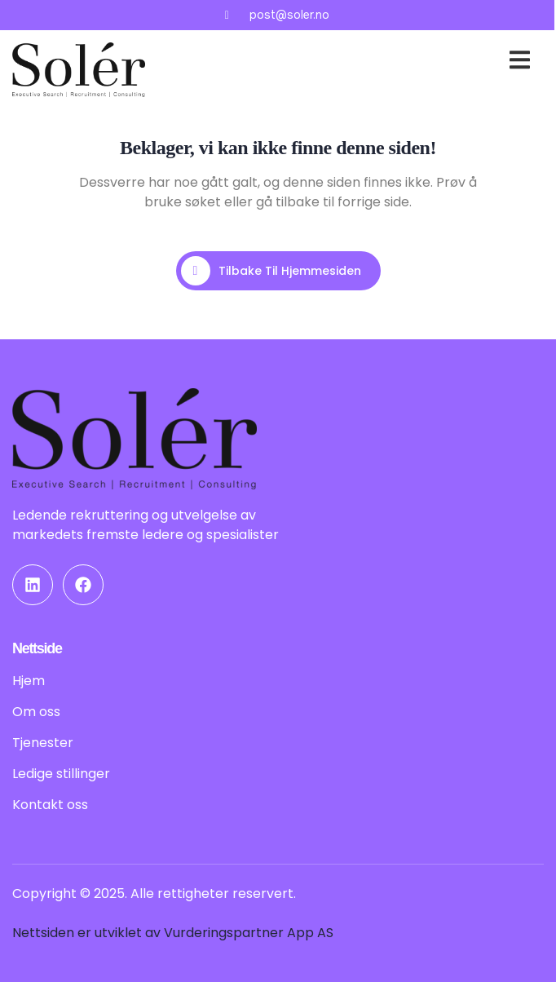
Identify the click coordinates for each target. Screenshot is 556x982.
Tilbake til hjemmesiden (271, 270)
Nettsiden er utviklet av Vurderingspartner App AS (172, 932)
